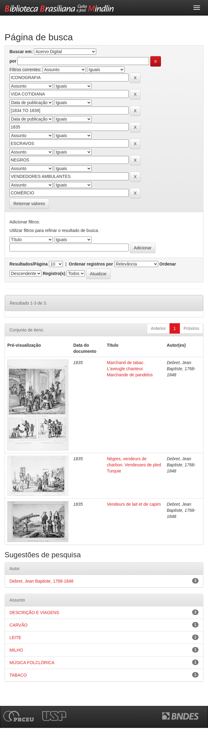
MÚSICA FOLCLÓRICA (31, 662)
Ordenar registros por (91, 264)
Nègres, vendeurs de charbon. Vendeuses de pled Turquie (134, 464)
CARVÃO (18, 625)
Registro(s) (54, 273)
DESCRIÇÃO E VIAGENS (34, 612)
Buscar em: (21, 51)
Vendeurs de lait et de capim (134, 504)
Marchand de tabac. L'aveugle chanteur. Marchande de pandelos (130, 368)
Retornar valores (29, 203)
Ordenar (167, 264)
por (12, 61)
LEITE (15, 637)
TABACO (18, 675)
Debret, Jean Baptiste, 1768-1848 (41, 581)
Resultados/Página (28, 264)
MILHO (16, 650)
